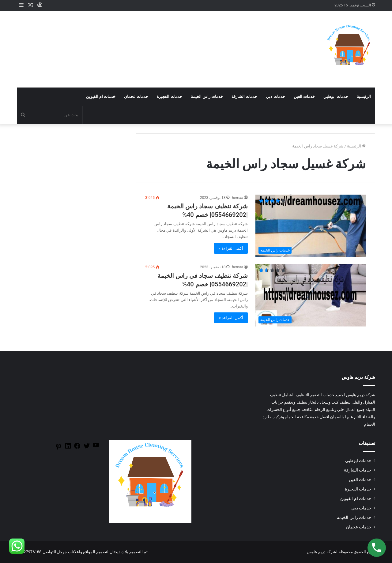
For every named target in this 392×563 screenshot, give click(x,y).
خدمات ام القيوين (100, 96)
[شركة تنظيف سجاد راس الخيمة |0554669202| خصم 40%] (310, 226)
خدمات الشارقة (244, 96)
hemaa (237, 198)
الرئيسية (364, 96)
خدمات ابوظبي (335, 96)
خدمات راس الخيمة (207, 96)
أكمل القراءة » (231, 248)
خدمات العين (304, 96)
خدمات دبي (275, 96)
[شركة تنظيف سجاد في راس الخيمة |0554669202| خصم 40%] (310, 295)
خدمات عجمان (136, 96)
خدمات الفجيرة (169, 96)
